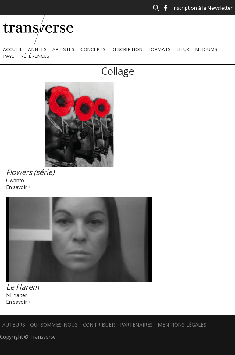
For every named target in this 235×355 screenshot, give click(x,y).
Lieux (182, 49)
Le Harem (22, 287)
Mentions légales (182, 324)
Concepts (92, 49)
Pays (9, 56)
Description (127, 49)
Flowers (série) (30, 172)
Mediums (206, 49)
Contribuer (99, 324)
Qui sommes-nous (54, 324)
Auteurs (13, 324)
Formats (159, 49)
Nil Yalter (16, 295)
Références (34, 56)
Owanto (15, 180)
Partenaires (136, 324)
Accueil (12, 49)
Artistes (63, 49)
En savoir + (18, 187)
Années (37, 49)
